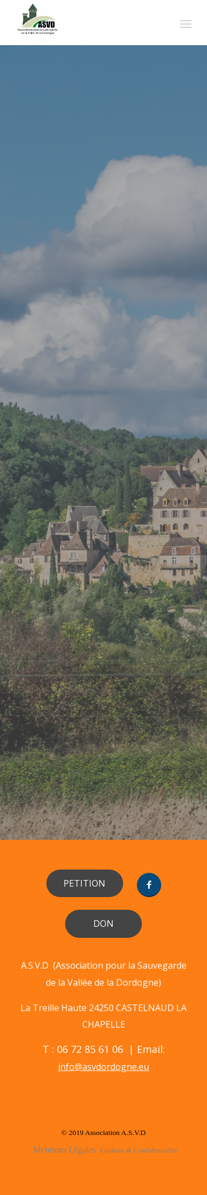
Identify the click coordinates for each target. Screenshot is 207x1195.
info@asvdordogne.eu (103, 1067)
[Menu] (186, 22)
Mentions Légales (64, 1149)
